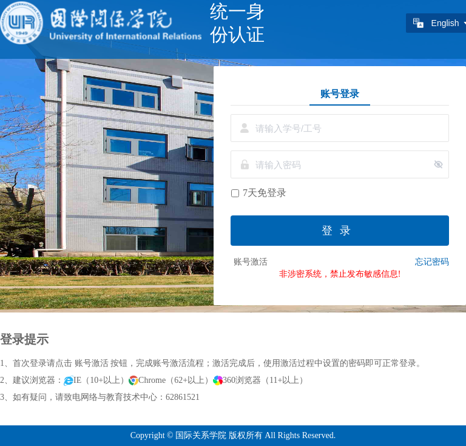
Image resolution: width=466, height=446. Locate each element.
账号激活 (251, 261)
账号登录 (339, 93)
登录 (340, 231)
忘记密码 (432, 261)
